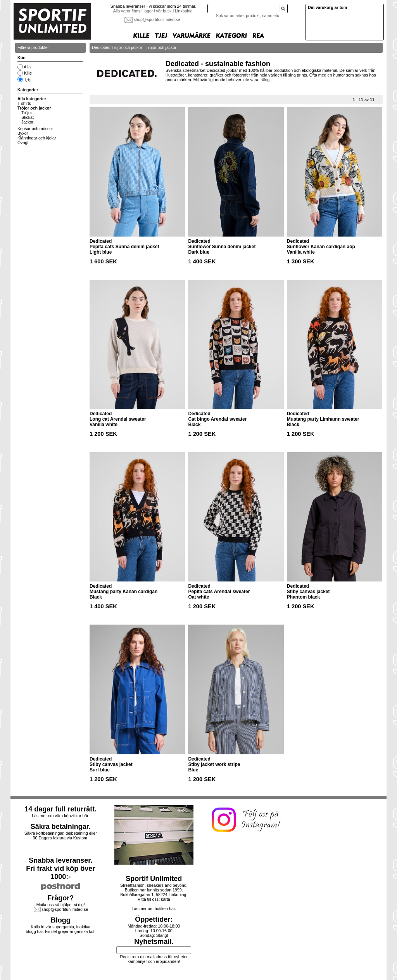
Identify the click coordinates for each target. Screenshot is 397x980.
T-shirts (24, 103)
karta (165, 899)
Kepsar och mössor (35, 128)
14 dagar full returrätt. (60, 809)
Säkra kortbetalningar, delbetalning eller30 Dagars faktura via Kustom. (60, 835)
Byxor (22, 133)
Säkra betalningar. (61, 826)
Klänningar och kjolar (36, 138)
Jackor (27, 122)
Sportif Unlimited (154, 879)
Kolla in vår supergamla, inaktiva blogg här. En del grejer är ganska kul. (61, 929)
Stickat (27, 117)
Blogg (61, 920)
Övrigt (22, 142)
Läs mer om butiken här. (154, 908)
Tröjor (26, 112)
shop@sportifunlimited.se (157, 19)
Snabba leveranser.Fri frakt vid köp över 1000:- (60, 868)
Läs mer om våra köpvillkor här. (60, 815)
